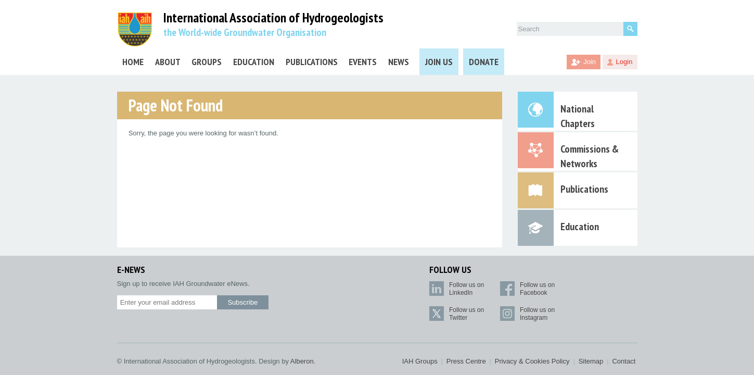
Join (589, 62)
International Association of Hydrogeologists (273, 18)
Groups (206, 62)
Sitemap (591, 361)
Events (363, 62)
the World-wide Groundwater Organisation (244, 32)
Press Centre (466, 361)
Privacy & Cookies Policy (532, 361)
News (398, 62)
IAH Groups (420, 361)
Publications (312, 62)
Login (624, 62)
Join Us (439, 62)
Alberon (302, 361)
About (168, 62)
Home (133, 62)
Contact (623, 361)
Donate (484, 62)
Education (253, 62)
